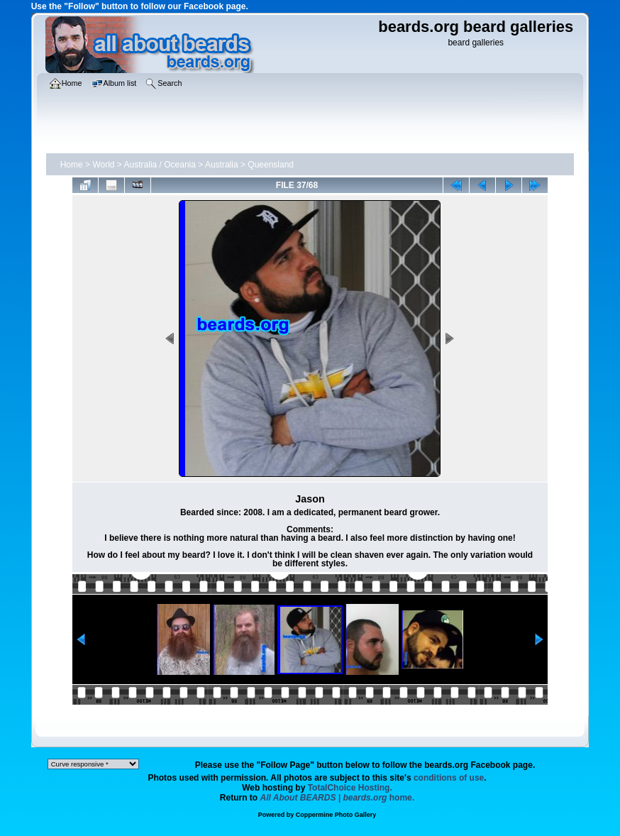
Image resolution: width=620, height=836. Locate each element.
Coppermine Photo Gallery (336, 814)
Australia (221, 165)
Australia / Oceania (160, 165)
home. (337, 798)
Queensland (271, 165)
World (103, 165)
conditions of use (449, 778)
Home (71, 165)
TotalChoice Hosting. (350, 788)
